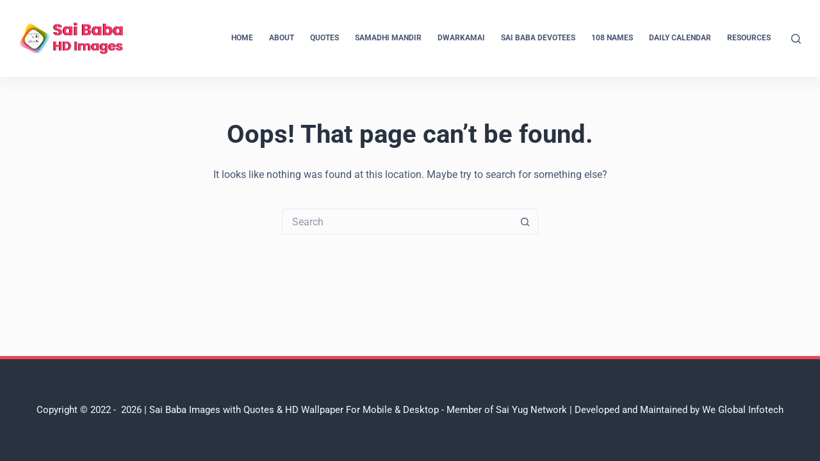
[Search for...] (397, 221)
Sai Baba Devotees (538, 37)
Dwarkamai (461, 37)
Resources (749, 37)
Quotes (324, 37)
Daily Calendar (680, 37)
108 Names (612, 37)
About (281, 37)
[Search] (796, 39)
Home (242, 37)
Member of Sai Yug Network (507, 410)
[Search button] (525, 221)
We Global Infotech (742, 410)
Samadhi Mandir (388, 37)
